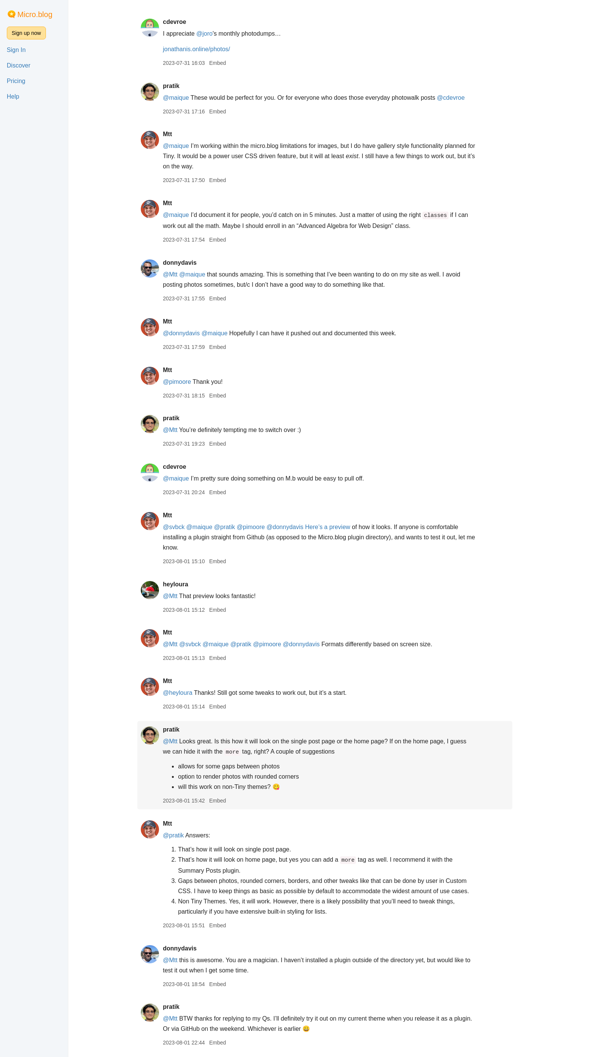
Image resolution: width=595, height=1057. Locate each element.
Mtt (174, 134)
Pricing (16, 81)
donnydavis (186, 262)
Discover (18, 65)
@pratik (231, 527)
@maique (183, 97)
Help (13, 96)
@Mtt (177, 274)
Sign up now (26, 33)
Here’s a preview (334, 527)
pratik (178, 86)
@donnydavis (188, 333)
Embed (224, 63)
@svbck (180, 527)
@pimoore (184, 382)
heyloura (182, 584)
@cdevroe (458, 97)
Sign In (16, 50)
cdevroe (181, 22)
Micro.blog (34, 14)
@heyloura (184, 692)
